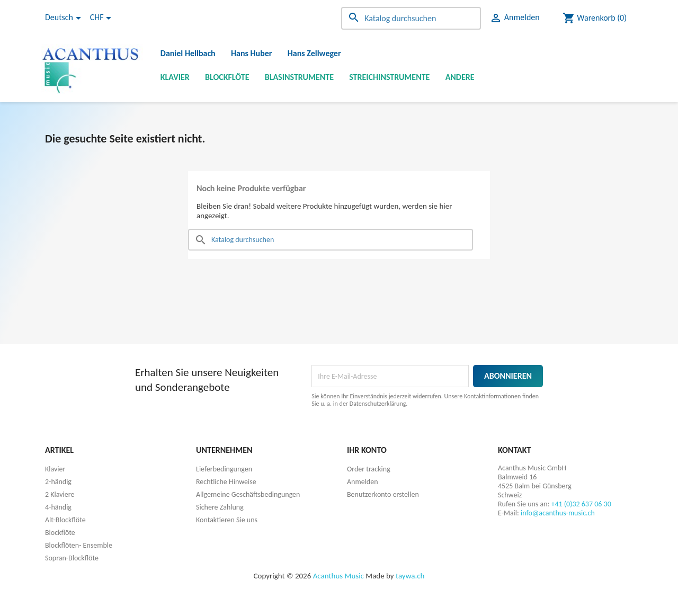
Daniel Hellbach (188, 53)
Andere (460, 77)
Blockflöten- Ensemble (78, 545)
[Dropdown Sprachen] (65, 18)
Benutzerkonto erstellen (383, 494)
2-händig (58, 481)
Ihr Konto (367, 450)
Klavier (175, 77)
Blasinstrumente (299, 77)
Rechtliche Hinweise (226, 481)
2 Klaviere (59, 494)
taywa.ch (410, 576)
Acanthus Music (338, 576)
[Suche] (411, 18)
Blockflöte (227, 77)
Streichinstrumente (389, 77)
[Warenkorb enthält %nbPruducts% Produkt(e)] (594, 18)
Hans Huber (251, 53)
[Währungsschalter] (102, 18)
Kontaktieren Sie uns (226, 519)
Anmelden (362, 481)
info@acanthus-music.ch (558, 512)
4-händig (58, 507)
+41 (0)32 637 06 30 (581, 503)
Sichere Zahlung (220, 507)
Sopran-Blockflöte (72, 558)
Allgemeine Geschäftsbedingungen (248, 494)
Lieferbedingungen (224, 469)
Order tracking (368, 469)
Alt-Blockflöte (65, 519)
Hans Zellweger (314, 53)
